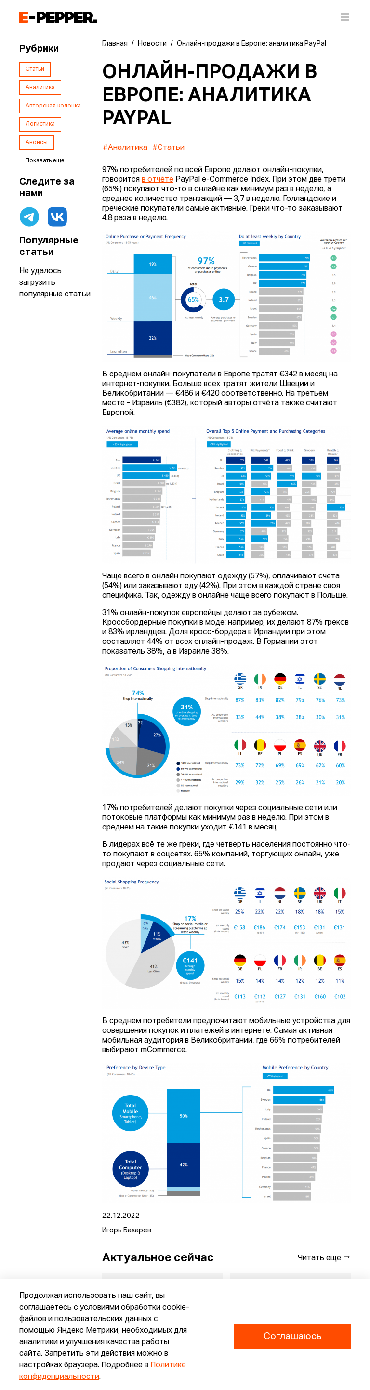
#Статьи (168, 148)
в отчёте (157, 180)
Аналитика (40, 88)
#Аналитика (125, 148)
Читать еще (324, 1257)
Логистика (40, 124)
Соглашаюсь (292, 1336)
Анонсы (37, 143)
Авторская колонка (53, 106)
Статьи (35, 69)
